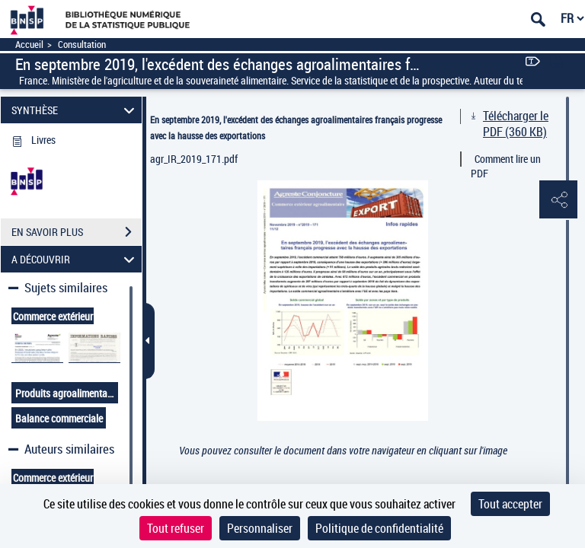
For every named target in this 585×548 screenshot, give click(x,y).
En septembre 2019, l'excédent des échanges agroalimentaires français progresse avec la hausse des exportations (296, 127)
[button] (558, 200)
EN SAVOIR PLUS (76, 232)
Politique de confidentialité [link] (379, 528)
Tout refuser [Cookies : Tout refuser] (175, 528)
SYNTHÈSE (75, 110)
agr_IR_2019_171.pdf (194, 158)
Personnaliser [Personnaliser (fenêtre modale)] (259, 528)
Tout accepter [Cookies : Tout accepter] (510, 503)
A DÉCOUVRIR (75, 259)
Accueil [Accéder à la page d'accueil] (29, 44)
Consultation (82, 44)
